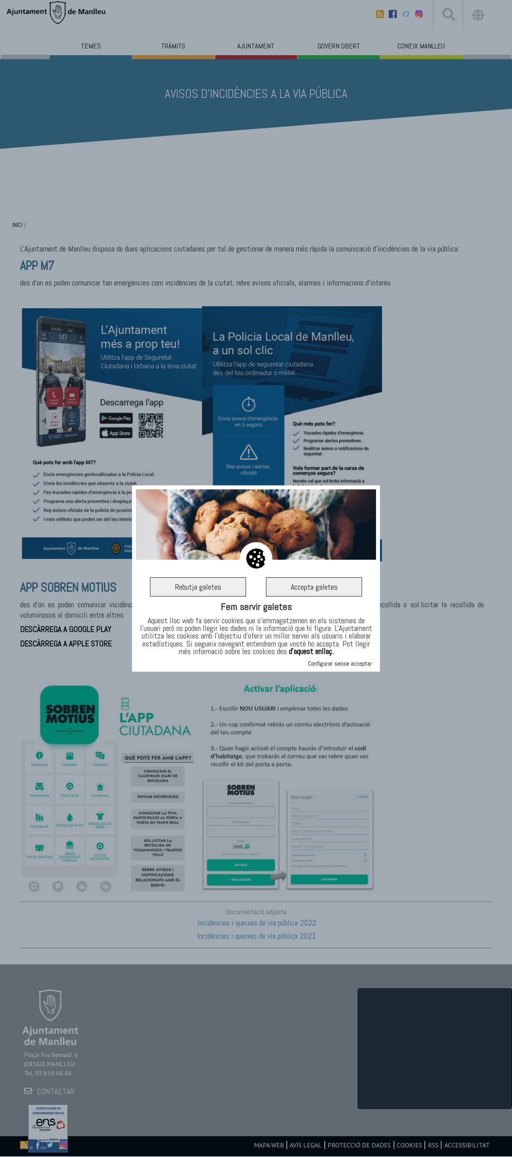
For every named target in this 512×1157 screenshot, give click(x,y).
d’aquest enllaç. (311, 651)
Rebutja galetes (198, 587)
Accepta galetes (314, 587)
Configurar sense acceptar (340, 663)
